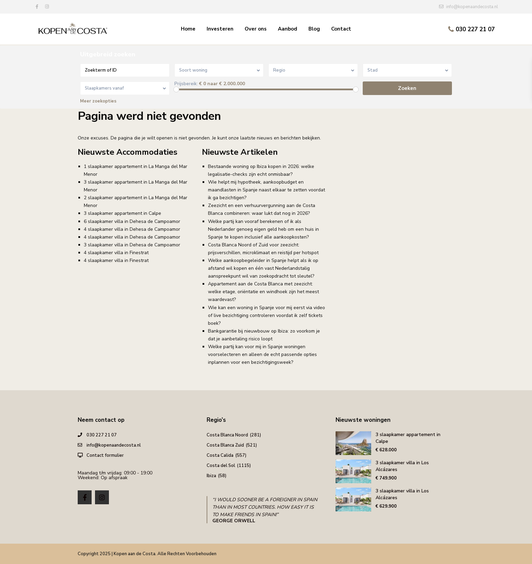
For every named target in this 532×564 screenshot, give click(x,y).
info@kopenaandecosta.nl (114, 445)
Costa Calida (220, 455)
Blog (314, 28)
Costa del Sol (221, 466)
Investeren (220, 28)
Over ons (256, 28)
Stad (372, 70)
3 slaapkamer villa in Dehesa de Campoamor (132, 245)
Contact (341, 28)
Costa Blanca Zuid (225, 445)
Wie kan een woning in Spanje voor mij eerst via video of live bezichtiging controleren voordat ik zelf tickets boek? (266, 315)
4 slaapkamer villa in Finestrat (116, 252)
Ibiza (211, 476)
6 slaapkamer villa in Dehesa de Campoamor (132, 221)
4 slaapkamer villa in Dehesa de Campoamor (132, 229)
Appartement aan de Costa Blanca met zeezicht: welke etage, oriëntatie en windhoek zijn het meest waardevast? (263, 292)
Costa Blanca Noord (227, 435)
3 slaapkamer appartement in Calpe (122, 213)
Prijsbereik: (186, 84)
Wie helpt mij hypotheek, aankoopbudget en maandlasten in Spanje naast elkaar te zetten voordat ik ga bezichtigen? (266, 190)
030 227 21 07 (475, 29)
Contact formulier (105, 455)
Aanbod (287, 28)
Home (188, 28)
